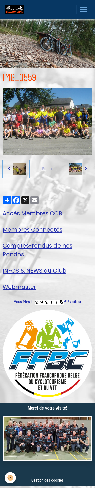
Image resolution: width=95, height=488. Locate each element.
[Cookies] (10, 477)
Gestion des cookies (47, 480)
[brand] (15, 9)
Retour (47, 168)
